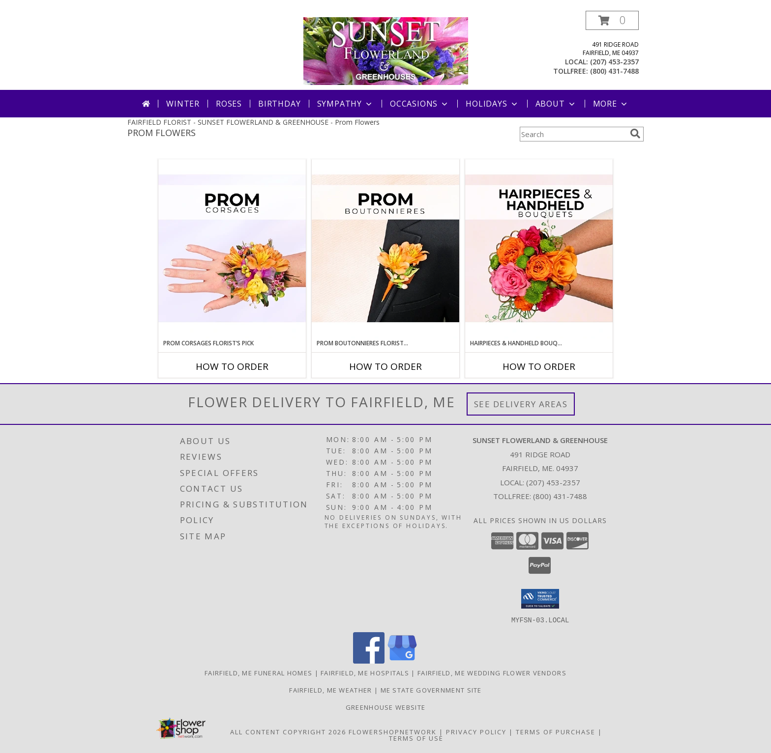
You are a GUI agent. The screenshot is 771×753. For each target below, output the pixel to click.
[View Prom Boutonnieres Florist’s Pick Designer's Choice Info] (385, 249)
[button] (612, 20)
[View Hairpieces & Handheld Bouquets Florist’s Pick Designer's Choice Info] (539, 249)
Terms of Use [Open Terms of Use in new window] (416, 737)
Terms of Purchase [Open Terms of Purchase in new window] (555, 731)
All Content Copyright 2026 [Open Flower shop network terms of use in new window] (288, 731)
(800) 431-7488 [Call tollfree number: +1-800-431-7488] (614, 71)
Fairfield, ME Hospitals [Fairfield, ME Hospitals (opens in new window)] (365, 672)
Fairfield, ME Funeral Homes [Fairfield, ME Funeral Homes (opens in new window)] (258, 672)
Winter (183, 103)
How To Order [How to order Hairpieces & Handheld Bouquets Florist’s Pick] (539, 366)
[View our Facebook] (369, 660)
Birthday (279, 103)
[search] (635, 133)
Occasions (419, 103)
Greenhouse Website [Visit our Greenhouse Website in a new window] (385, 706)
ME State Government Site (431, 689)
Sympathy (345, 103)
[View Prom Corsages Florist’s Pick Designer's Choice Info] (232, 249)
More (611, 103)
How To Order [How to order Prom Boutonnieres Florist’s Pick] (385, 366)
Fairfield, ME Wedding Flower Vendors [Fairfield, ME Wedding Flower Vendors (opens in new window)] (491, 672)
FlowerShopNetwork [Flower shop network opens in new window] (393, 731)
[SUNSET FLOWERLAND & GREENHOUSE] (386, 50)
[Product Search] (572, 134)
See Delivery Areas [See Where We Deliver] (521, 404)
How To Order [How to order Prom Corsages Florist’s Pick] (232, 366)
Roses (229, 103)
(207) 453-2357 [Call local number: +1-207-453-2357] (614, 61)
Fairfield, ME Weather (330, 689)
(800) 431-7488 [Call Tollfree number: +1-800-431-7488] (560, 496)
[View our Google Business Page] (402, 660)
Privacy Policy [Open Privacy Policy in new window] (476, 731)
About (556, 103)
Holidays (492, 103)
